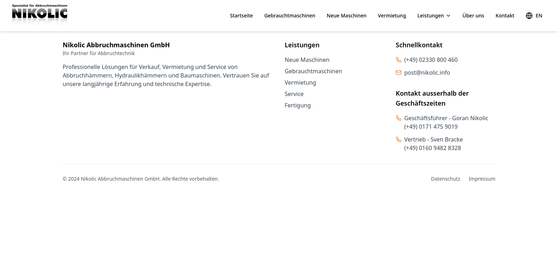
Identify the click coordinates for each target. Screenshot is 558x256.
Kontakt (505, 15)
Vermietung (392, 15)
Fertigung (298, 105)
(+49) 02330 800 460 (431, 60)
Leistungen (434, 15)
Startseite (241, 15)
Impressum (482, 178)
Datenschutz (445, 178)
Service (294, 94)
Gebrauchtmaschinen (289, 15)
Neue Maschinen (347, 15)
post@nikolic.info (427, 72)
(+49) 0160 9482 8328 (432, 148)
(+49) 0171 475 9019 (431, 126)
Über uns (473, 15)
